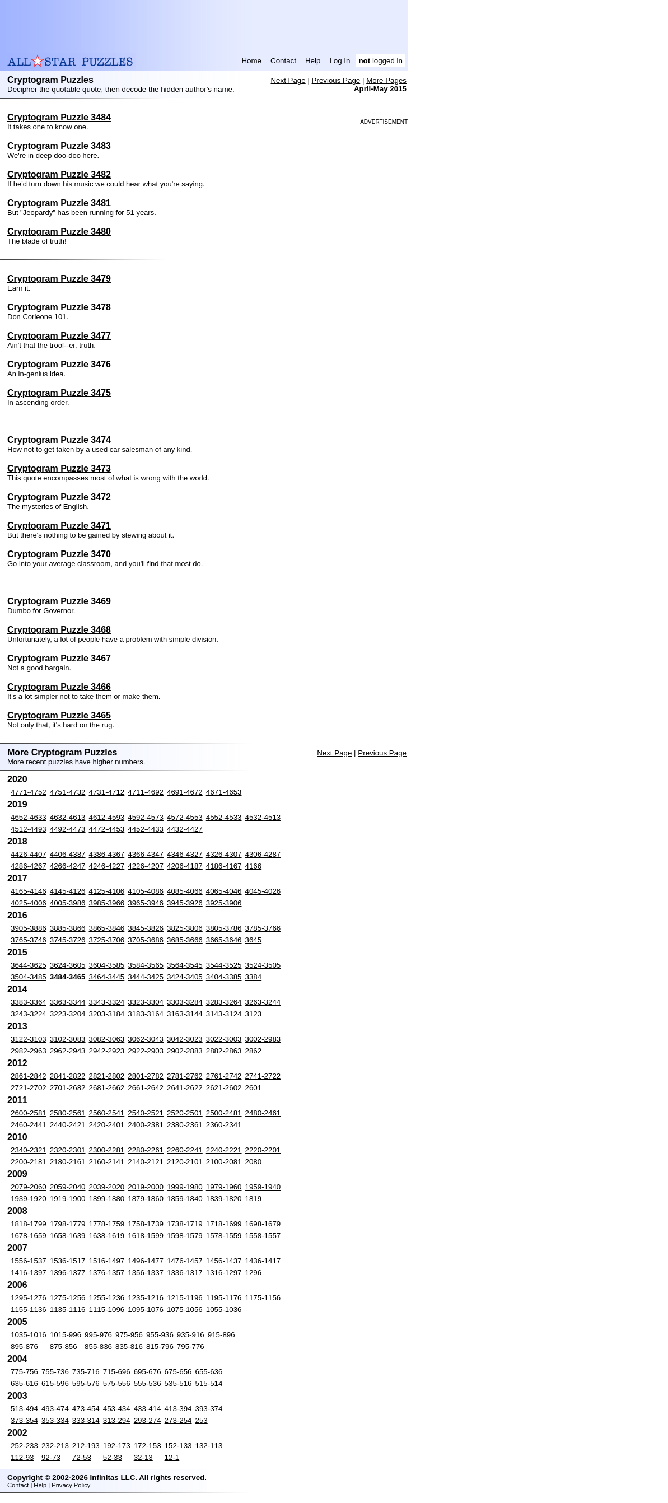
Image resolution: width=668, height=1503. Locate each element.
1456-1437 (224, 1261)
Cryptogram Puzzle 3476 (59, 364)
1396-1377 (68, 1272)
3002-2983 (263, 1039)
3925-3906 (224, 903)
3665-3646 (224, 940)
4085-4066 (185, 891)
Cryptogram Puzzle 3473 (59, 468)
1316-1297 (224, 1272)
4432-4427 (185, 829)
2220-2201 (263, 1150)
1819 (253, 1198)
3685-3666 (185, 940)
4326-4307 (224, 854)
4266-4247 (68, 866)
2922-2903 (146, 1051)
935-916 (190, 1335)
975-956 (129, 1335)
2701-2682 (68, 1088)
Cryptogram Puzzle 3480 (59, 231)
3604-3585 (107, 965)
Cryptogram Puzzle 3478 (59, 307)
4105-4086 (146, 891)
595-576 (86, 1383)
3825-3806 (185, 928)
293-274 (147, 1420)
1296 (253, 1272)
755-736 (55, 1371)
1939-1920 (28, 1198)
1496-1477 (146, 1261)
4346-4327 (185, 854)
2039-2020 (107, 1187)
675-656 (178, 1371)
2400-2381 (146, 1125)
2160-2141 (107, 1161)
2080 (253, 1161)
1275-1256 (68, 1298)
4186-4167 (224, 866)
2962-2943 (68, 1051)
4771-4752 (28, 792)
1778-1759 (107, 1224)
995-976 (98, 1335)
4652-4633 (28, 817)
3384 (253, 977)
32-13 (143, 1457)
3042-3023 (185, 1039)
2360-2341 (224, 1125)
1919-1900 (68, 1198)
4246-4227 (107, 866)
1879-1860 (146, 1198)
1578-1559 (224, 1235)
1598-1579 (185, 1235)
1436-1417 (263, 1261)
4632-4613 (68, 817)
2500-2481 (224, 1113)
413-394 (178, 1408)
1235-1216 (146, 1298)
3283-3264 (224, 1002)
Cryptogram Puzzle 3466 (59, 687)
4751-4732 (68, 792)
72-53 (81, 1457)
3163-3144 (185, 1014)
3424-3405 (185, 977)
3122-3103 (28, 1039)
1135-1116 (68, 1309)
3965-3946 (146, 903)
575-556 (116, 1383)
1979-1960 (224, 1187)
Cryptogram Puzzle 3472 (59, 497)
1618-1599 (146, 1235)
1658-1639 (68, 1235)
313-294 (116, 1420)
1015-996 (65, 1335)
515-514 (209, 1383)
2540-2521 (146, 1113)
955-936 (160, 1335)
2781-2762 (185, 1076)
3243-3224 (28, 1014)
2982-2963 (28, 1051)
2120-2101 (185, 1161)
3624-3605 (68, 965)
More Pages (386, 80)
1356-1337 (146, 1272)
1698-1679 (263, 1224)
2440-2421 (68, 1125)
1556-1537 (28, 1261)
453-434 (116, 1408)
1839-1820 (224, 1198)
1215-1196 (185, 1298)
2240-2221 (224, 1150)
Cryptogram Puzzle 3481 (59, 203)
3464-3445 (107, 977)
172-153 (147, 1445)
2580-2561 (68, 1113)
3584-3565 (146, 965)
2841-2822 (68, 1076)
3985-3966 (107, 903)
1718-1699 (224, 1224)
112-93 (22, 1457)
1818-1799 (28, 1224)
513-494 (24, 1408)
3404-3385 (224, 977)
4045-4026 (263, 891)
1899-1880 (107, 1198)
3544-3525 (224, 965)
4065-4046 (224, 891)
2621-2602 (224, 1088)
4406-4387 (68, 854)
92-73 (50, 1457)
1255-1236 (107, 1298)
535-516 (178, 1383)
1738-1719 (185, 1224)
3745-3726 (68, 940)
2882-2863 (224, 1051)
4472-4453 (107, 829)
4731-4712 (107, 792)
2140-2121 (146, 1161)
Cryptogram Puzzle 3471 (59, 525)
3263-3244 (263, 1002)
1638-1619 (107, 1235)
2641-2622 (185, 1088)
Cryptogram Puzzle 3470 (59, 554)
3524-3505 (263, 965)
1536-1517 (68, 1261)
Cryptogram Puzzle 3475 (59, 393)
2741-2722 (263, 1076)
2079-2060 (28, 1187)
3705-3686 (146, 940)
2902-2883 (185, 1051)
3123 (253, 1014)
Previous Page (336, 80)
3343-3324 (107, 1002)
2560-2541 (107, 1113)
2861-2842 (28, 1076)
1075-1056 (185, 1309)
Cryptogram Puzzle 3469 (59, 601)
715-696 (116, 1371)
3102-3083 (68, 1039)
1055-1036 (224, 1309)
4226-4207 (146, 866)
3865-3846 (107, 928)
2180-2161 (68, 1161)
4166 (253, 866)
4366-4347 (146, 854)
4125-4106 (107, 891)
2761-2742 (224, 1076)
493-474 (55, 1408)
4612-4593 (107, 817)
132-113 (209, 1445)
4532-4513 (263, 817)
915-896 (221, 1335)
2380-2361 (185, 1125)
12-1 (172, 1457)
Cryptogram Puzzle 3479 (59, 278)
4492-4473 (68, 829)
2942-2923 (107, 1051)
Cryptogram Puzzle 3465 (59, 715)
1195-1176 (224, 1298)
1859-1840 (185, 1198)
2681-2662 (107, 1088)
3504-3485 (28, 977)
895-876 (24, 1346)
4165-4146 (28, 891)
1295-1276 (28, 1298)
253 (201, 1420)
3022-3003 (224, 1039)
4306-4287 (263, 854)
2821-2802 (107, 1076)
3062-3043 (146, 1039)
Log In (339, 61)
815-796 (160, 1346)
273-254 (178, 1420)
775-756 (24, 1371)
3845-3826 (146, 928)
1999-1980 (185, 1187)
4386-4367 (107, 854)
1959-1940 (263, 1187)
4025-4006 (28, 903)
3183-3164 (146, 1014)
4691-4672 (185, 792)
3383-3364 (28, 1002)
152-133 (178, 1445)
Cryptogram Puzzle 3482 (59, 174)
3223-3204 (68, 1014)
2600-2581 (28, 1113)
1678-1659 (28, 1235)
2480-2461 (263, 1113)
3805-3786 (224, 928)
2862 (253, 1051)
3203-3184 (107, 1014)
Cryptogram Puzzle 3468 (59, 629)
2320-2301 (68, 1150)
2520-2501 (185, 1113)
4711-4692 (146, 792)
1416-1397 (28, 1272)
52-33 (112, 1457)
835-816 (129, 1346)
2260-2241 (185, 1150)
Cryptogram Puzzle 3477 (59, 335)
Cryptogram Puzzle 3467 (59, 658)
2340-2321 (28, 1150)
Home (251, 61)
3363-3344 (68, 1002)
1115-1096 (107, 1309)
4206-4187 (185, 866)
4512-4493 (28, 829)
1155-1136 (28, 1309)
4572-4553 (185, 817)
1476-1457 (185, 1261)
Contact (283, 61)
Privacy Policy (71, 1485)
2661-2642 (146, 1088)
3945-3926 (185, 903)
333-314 (86, 1420)
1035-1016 (28, 1335)
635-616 (24, 1383)
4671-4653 (224, 792)
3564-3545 (185, 965)
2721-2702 (28, 1088)
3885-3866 (68, 928)
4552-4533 (224, 817)
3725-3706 (107, 940)
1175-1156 (263, 1298)
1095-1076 (146, 1309)
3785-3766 (263, 928)
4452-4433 (146, 829)
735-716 (86, 1371)
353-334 (55, 1420)
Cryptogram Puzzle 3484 (59, 117)
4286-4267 (28, 866)
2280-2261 (146, 1150)
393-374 (209, 1408)
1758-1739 (146, 1224)
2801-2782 (146, 1076)
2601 (253, 1088)
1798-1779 (68, 1224)
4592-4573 (146, 817)
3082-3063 (107, 1039)
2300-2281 (107, 1150)
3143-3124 (224, 1014)
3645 (253, 940)
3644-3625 (28, 965)
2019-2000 (146, 1187)
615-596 (55, 1383)
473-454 (86, 1408)
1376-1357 (107, 1272)
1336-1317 (185, 1272)
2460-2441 (28, 1125)
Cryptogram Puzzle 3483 (59, 146)
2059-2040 (68, 1187)
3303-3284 (185, 1002)
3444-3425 (146, 977)
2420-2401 (107, 1125)
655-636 (209, 1371)
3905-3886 (28, 928)
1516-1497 (107, 1261)
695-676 (147, 1371)
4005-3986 (68, 903)
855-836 (98, 1346)
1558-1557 (263, 1235)
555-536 (147, 1383)
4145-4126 (68, 891)
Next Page (287, 80)
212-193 (86, 1445)
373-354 (24, 1420)
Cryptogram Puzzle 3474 (59, 440)
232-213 (55, 1445)
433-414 (147, 1408)
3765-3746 (28, 940)
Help (312, 61)
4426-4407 (28, 854)
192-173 (116, 1445)
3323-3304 (146, 1002)
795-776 (190, 1346)
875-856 (63, 1346)
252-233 (24, 1445)
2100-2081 (224, 1161)
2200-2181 (28, 1161)
